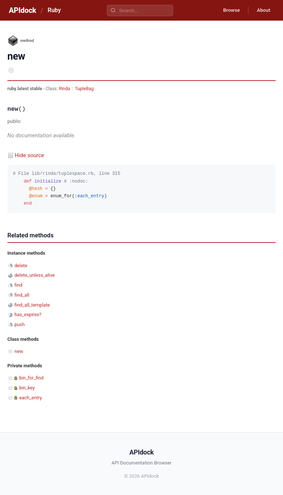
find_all (21, 295)
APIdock (22, 10)
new (18, 351)
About (263, 10)
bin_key (27, 387)
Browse (229, 10)
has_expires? (27, 314)
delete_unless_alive (34, 275)
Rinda (64, 88)
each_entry (30, 397)
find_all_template (32, 305)
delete (20, 265)
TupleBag (84, 88)
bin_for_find (31, 378)
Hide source (29, 155)
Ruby (54, 10)
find (18, 285)
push (19, 324)
